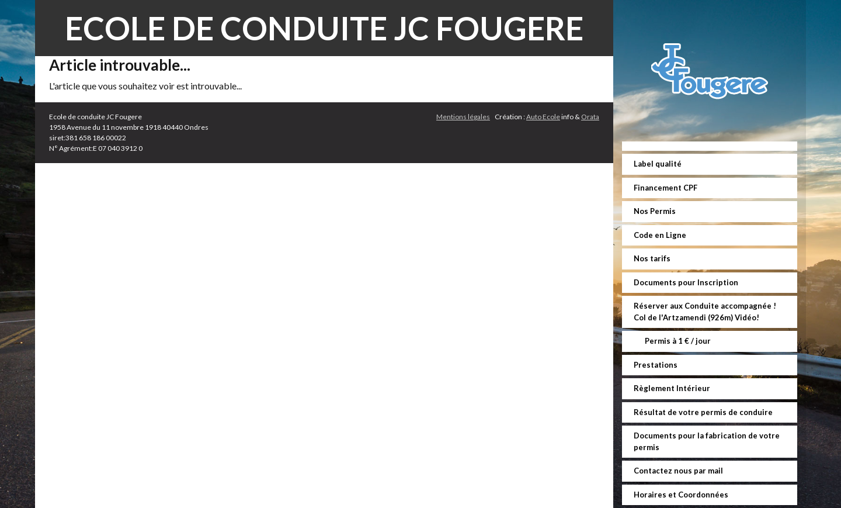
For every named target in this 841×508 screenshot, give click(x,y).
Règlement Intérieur (672, 388)
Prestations (655, 364)
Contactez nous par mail (678, 470)
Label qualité (658, 163)
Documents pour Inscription (686, 282)
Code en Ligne (660, 235)
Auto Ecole (543, 116)
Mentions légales (463, 116)
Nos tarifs (652, 258)
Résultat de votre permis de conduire (703, 412)
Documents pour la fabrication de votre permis (707, 441)
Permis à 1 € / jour (677, 340)
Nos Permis (655, 211)
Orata (590, 116)
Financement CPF (665, 187)
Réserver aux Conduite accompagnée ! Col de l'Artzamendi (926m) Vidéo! (705, 311)
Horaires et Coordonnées (681, 494)
